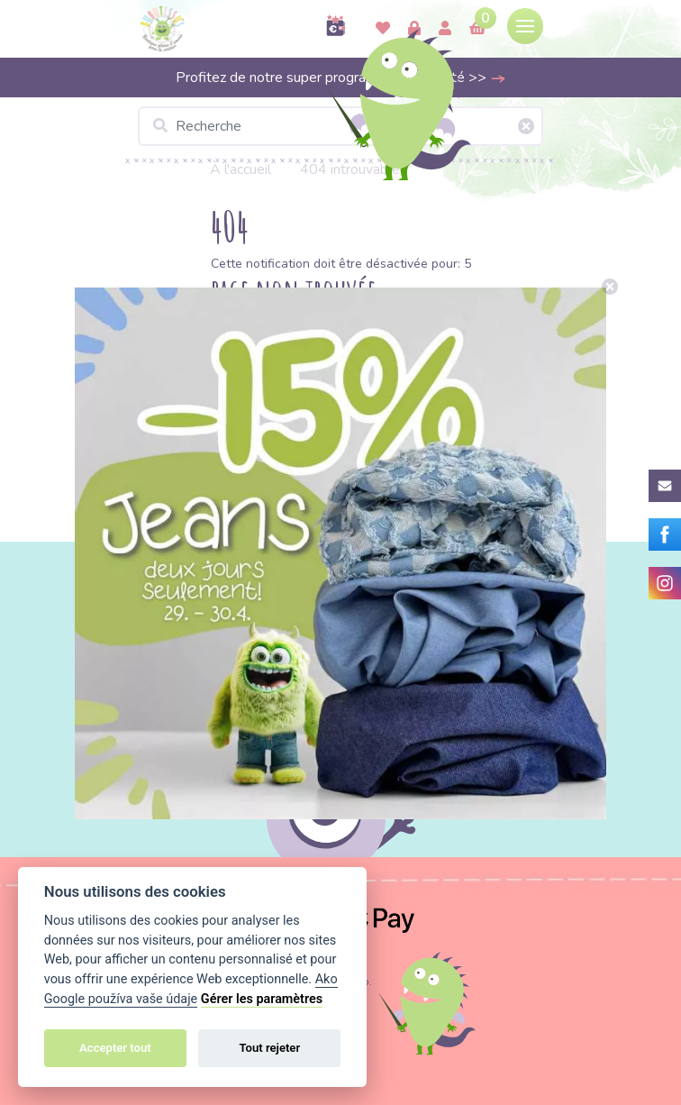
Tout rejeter (269, 1048)
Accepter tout (115, 1048)
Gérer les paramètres (261, 999)
